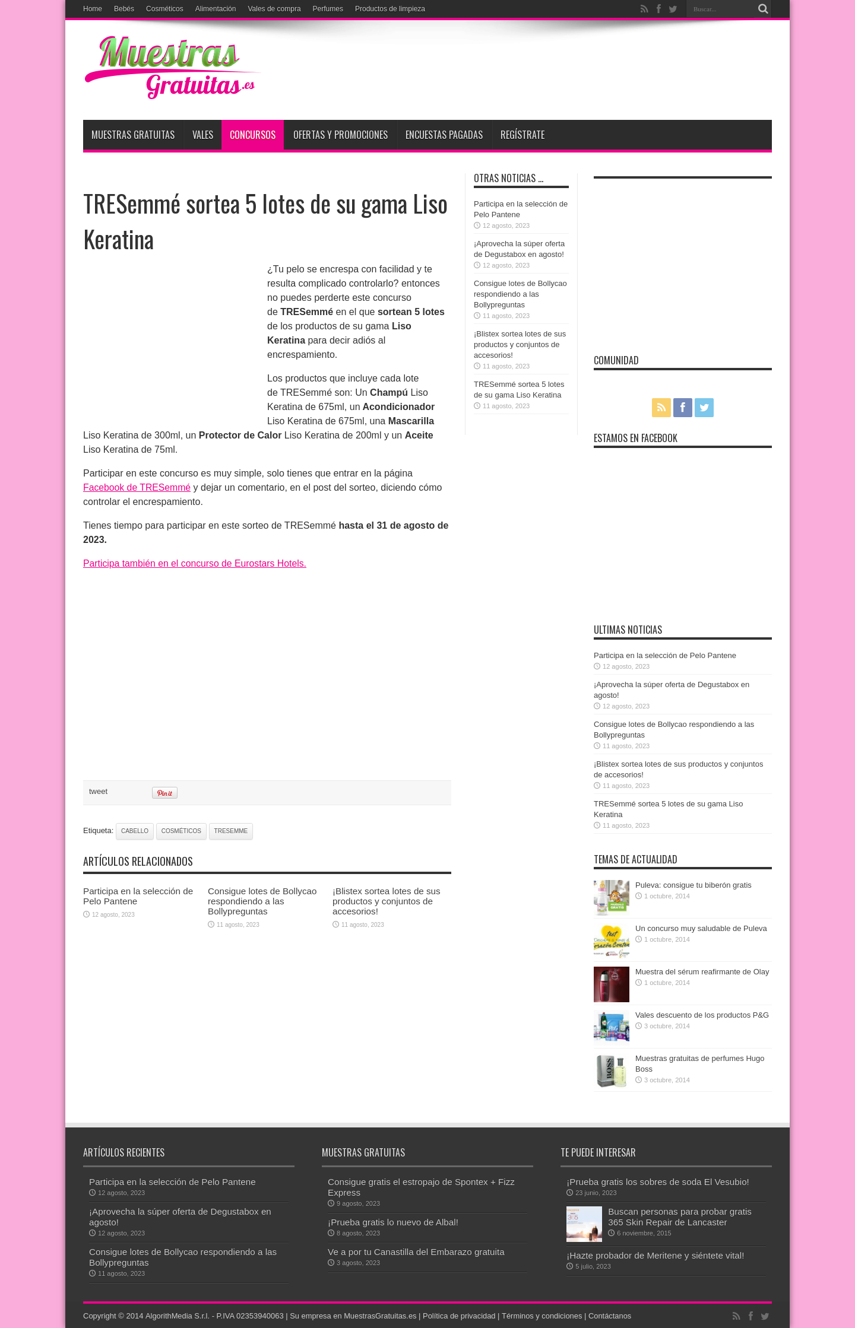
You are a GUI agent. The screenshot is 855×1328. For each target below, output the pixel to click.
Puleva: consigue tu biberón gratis (693, 885)
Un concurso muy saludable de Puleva (701, 928)
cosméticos (181, 831)
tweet (98, 791)
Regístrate (522, 135)
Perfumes (328, 9)
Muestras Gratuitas (133, 135)
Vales (202, 135)
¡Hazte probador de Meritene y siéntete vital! (655, 1255)
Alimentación (215, 9)
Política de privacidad (461, 1315)
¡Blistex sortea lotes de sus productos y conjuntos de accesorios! (386, 901)
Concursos (253, 135)
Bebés (124, 9)
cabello (134, 831)
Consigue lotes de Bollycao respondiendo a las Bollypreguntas (262, 901)
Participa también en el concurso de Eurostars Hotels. (196, 563)
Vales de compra (274, 9)
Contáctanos (613, 1315)
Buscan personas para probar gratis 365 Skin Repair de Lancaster (680, 1216)
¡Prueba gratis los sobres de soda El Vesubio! (657, 1182)
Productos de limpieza (390, 9)
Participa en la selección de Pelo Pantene (665, 655)
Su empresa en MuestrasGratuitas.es (354, 1315)
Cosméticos (164, 9)
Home (92, 9)
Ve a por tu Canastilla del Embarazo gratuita (416, 1252)
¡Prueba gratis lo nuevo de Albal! (393, 1222)
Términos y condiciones (544, 1315)
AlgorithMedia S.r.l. (177, 1315)
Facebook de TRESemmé (137, 487)
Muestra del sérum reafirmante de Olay (702, 971)
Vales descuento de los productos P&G (702, 1015)
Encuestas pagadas (444, 135)
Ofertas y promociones (340, 135)
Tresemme (231, 831)
